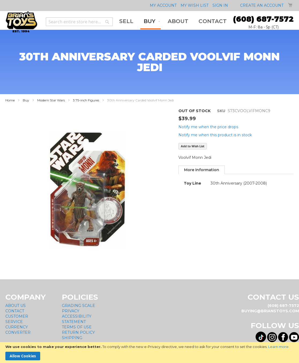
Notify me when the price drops (208, 126)
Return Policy (78, 332)
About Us (15, 305)
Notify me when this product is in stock (215, 135)
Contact (14, 311)
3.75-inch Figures (86, 100)
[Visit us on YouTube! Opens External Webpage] (294, 337)
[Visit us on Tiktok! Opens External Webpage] (261, 337)
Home (10, 100)
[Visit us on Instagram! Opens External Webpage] (272, 337)
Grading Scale (78, 305)
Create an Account (261, 5)
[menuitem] (126, 21)
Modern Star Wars (51, 100)
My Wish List (194, 5)
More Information (201, 169)
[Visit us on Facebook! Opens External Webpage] (283, 337)
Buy (26, 100)
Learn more (278, 346)
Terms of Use (77, 327)
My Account (163, 5)
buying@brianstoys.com (270, 311)
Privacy (70, 311)
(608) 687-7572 (263, 19)
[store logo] (21, 22)
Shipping (72, 338)
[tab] (201, 170)
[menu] (173, 21)
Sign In (220, 5)
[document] (149, 352)
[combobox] (79, 21)
